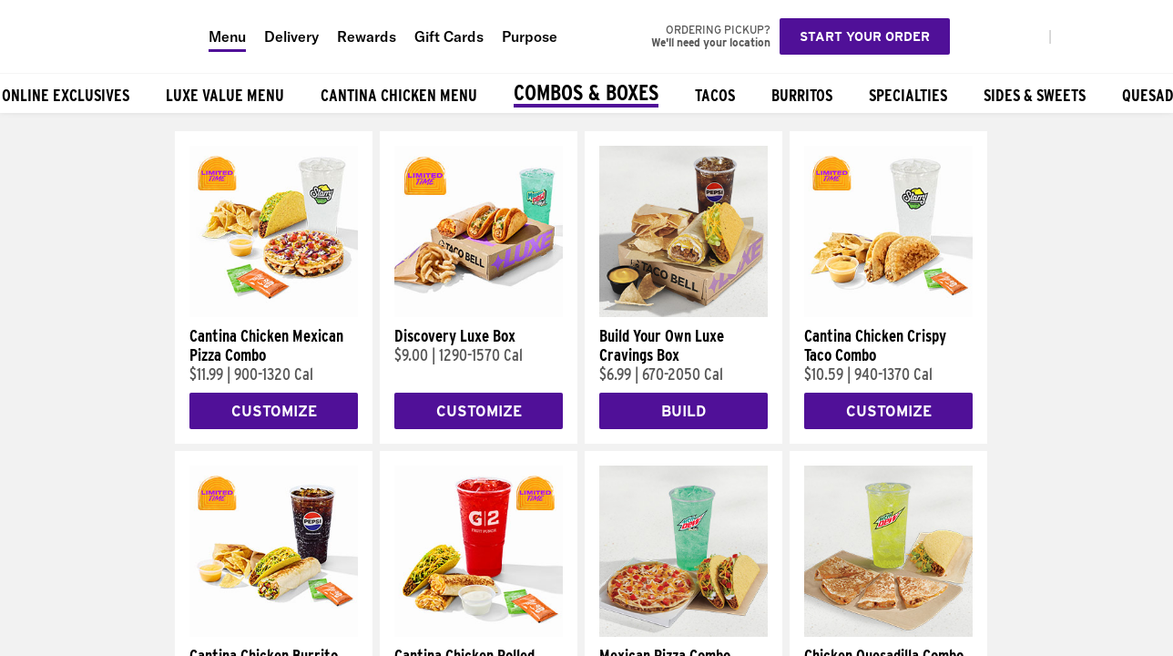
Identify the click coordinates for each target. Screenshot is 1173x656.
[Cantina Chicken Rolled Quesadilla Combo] (478, 632)
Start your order (865, 36)
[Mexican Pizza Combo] (683, 632)
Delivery (291, 36)
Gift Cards (449, 36)
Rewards (366, 36)
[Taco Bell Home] (99, 36)
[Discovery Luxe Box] (478, 312)
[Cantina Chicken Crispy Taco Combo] (888, 312)
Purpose (529, 36)
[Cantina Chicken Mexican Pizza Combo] (273, 312)
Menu (227, 36)
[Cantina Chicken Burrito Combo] (273, 632)
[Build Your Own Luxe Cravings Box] (683, 312)
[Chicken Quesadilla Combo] (888, 632)
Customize (274, 411)
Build (683, 411)
